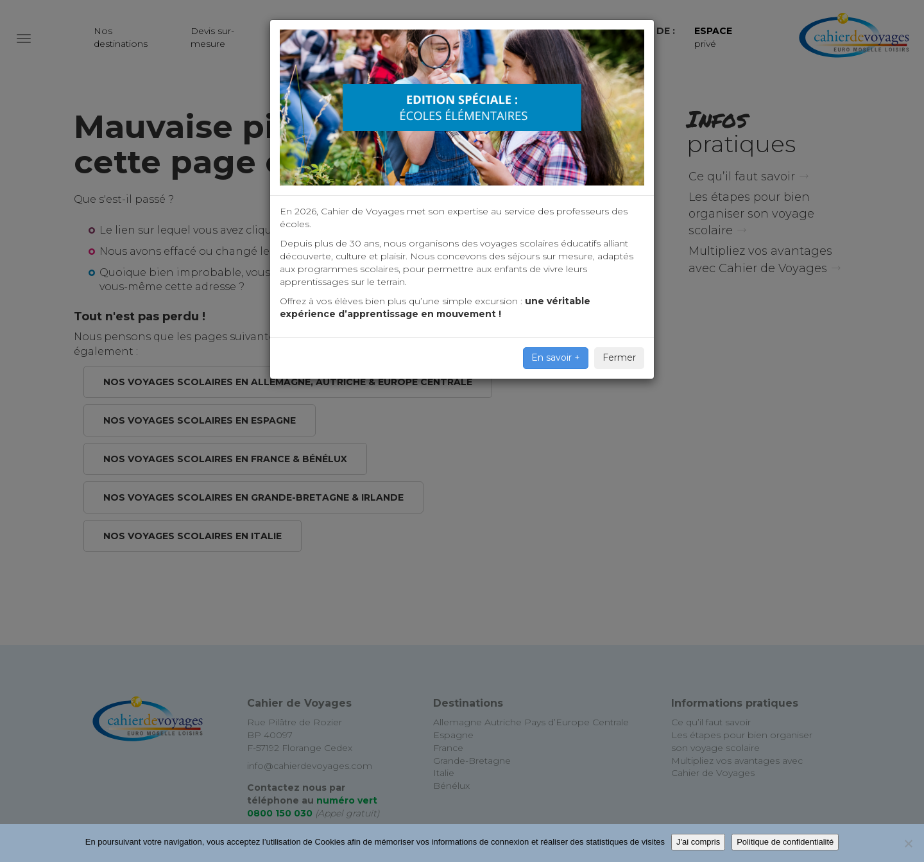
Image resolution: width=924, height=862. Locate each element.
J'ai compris (698, 842)
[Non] (908, 843)
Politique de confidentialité (785, 842)
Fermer (619, 357)
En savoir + (555, 357)
